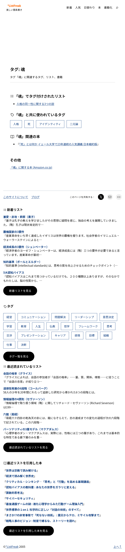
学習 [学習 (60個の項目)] (9, 326)
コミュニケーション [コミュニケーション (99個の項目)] (33, 317)
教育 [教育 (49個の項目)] (23, 326)
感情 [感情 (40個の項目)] (77, 335)
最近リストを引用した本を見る (28, 531)
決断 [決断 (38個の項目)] (23, 345)
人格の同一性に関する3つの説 (35, 104)
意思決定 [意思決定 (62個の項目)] (108, 317)
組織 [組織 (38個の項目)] (106, 335)
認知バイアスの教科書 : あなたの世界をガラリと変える (40, 487)
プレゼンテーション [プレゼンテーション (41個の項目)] (33, 335)
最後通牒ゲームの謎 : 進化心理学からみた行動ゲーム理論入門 (44, 504)
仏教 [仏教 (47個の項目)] (52, 326)
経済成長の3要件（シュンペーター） (26, 246)
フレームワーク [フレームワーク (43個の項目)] (88, 326)
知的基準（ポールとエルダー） (22, 261)
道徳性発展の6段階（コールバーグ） (26, 388)
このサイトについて (15, 197)
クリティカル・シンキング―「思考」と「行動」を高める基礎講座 (47, 482)
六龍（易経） (11, 414)
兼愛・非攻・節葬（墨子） (19, 216)
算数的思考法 (14, 493)
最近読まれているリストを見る (28, 447)
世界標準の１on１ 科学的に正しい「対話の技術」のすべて (42, 509)
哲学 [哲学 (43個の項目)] (67, 326)
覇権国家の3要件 (13, 231)
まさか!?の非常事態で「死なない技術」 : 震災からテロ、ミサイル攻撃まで (52, 515)
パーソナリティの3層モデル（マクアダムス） (31, 429)
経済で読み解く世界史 (20, 476)
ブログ (35, 197)
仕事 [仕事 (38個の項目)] (9, 345)
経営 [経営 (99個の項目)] (9, 317)
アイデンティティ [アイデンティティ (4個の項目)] (50, 124)
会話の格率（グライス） (18, 373)
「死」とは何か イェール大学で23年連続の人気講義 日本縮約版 (58, 144)
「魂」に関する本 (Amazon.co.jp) (31, 167)
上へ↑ (117, 547)
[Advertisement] (62, 41)
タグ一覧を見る (18, 356)
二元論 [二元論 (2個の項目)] (74, 124)
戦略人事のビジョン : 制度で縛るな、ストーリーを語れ (40, 521)
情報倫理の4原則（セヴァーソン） (24, 399)
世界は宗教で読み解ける (21, 470)
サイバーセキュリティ (20, 498)
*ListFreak (14, 6)
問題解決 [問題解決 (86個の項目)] (60, 317)
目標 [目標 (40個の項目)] (92, 335)
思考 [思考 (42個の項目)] (109, 326)
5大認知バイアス (13, 272)
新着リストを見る (20, 291)
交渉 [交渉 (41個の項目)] (9, 335)
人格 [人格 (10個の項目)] (16, 124)
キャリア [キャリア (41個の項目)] (60, 335)
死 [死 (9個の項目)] (29, 124)
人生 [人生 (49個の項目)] (38, 326)
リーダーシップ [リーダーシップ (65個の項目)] (84, 317)
